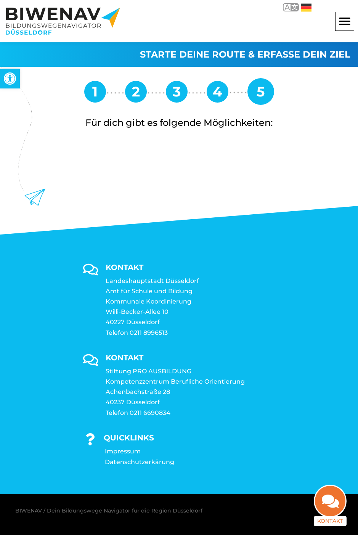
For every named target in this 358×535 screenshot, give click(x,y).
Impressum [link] (123, 451)
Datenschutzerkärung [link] (139, 462)
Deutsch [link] (306, 7)
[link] (10, 78)
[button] (344, 21)
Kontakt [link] (330, 513)
